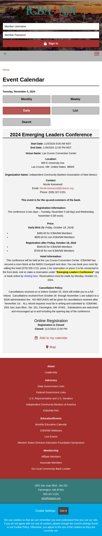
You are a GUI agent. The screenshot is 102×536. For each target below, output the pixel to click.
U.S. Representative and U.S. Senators (51, 398)
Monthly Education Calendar (51, 424)
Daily (26, 110)
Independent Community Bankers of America (51, 404)
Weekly (75, 99)
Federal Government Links (51, 392)
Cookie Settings (45, 510)
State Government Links (51, 386)
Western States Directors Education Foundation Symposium (51, 442)
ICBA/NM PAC (51, 410)
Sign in (53, 43)
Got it (63, 510)
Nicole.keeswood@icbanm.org (57, 188)
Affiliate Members (51, 456)
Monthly (26, 99)
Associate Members (51, 462)
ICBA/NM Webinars (51, 430)
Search (26, 121)
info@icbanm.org (51, 498)
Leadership (51, 372)
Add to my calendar (51, 338)
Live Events (51, 436)
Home (6, 69)
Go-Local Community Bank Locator (51, 468)
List (75, 110)
